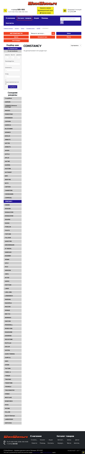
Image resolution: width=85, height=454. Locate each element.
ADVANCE (8, 132)
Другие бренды (10, 415)
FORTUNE (8, 234)
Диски (16, 37)
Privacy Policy (36, 452)
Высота (13, 55)
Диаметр (18, 55)
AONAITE (8, 147)
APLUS (7, 158)
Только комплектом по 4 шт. (12, 83)
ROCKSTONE (9, 339)
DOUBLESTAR (9, 216)
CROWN (7, 205)
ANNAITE (8, 139)
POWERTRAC (9, 114)
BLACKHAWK (9, 128)
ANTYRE (7, 143)
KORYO (7, 281)
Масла (69, 37)
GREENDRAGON (9, 245)
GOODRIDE (8, 336)
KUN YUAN (8, 285)
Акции (51, 440)
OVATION (8, 321)
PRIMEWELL (9, 325)
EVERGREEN (8, 118)
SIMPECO (8, 125)
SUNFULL (8, 357)
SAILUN (7, 346)
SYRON (7, 365)
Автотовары (16, 40)
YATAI (7, 405)
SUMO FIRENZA (10, 354)
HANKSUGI (8, 252)
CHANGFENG (8, 190)
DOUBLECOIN (9, 212)
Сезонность (8, 67)
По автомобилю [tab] (13, 51)
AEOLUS (7, 136)
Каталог (42, 440)
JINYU (7, 274)
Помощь (42, 443)
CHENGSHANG (9, 194)
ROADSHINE (8, 332)
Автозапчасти (16, 33)
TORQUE (7, 375)
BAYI (6, 176)
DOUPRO (7, 219)
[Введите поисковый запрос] (70, 19)
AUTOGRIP (8, 172)
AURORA (7, 165)
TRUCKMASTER (9, 390)
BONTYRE (8, 179)
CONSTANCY (8, 201)
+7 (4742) (18, 9)
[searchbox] (6, 57)
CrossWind (8, 98)
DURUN (7, 223)
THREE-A (8, 372)
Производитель (9, 61)
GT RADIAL (8, 248)
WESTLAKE (8, 397)
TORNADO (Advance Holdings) (11, 106)
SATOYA (7, 350)
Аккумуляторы (42, 37)
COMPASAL (8, 197)
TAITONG (8, 368)
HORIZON (8, 270)
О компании (34, 440)
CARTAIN (7, 187)
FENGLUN (8, 227)
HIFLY (7, 263)
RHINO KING (8, 328)
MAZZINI (8, 306)
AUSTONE (8, 168)
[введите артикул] (41, 33)
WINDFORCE (9, 401)
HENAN (7, 259)
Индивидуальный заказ (45, 10)
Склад (6, 74)
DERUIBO (8, 208)
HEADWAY (8, 256)
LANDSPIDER (9, 419)
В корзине (71, 9)
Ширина (7, 55)
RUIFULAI (8, 343)
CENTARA (8, 121)
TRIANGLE (8, 386)
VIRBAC (7, 394)
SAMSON (7, 102)
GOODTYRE (8, 241)
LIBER (7, 288)
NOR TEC (7, 314)
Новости (34, 443)
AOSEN (7, 150)
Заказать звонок (45, 8)
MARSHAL (8, 299)
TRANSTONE (8, 383)
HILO (6, 266)
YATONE (7, 408)
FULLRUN (8, 237)
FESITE (7, 230)
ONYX (6, 361)
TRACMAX (8, 379)
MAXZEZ (7, 110)
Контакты (51, 443)
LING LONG (8, 292)
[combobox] (7, 57)
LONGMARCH (9, 296)
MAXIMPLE (8, 303)
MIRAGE (7, 310)
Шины (69, 33)
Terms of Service (47, 452)
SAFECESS (8, 423)
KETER (7, 277)
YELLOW (7, 412)
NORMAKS (8, 317)
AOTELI (7, 154)
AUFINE (7, 161)
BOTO (6, 183)
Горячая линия (45, 13)
